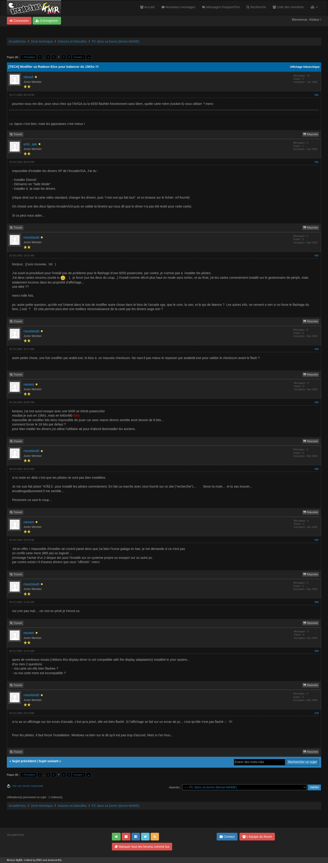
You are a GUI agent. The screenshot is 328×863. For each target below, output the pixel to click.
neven (28, 384)
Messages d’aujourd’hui (221, 7)
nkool (28, 77)
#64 (317, 349)
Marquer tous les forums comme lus (142, 846)
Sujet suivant (48, 761)
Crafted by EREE (33, 860)
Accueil (147, 7)
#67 (317, 540)
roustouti (31, 237)
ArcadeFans (17, 41)
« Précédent (28, 57)
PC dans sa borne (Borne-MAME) (115, 41)
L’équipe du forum (257, 836)
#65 (317, 402)
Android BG (55, 860)
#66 (317, 469)
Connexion (19, 21)
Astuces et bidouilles (72, 41)
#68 (317, 602)
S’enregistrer (47, 21)
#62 (317, 162)
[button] (314, 7)
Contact (227, 836)
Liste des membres (288, 7)
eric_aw (30, 144)
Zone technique (42, 41)
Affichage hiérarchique (305, 66)
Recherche (256, 7)
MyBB (19, 860)
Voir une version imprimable (27, 786)
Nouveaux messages (178, 7)
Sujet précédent (24, 761)
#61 (317, 95)
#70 (317, 713)
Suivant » (79, 57)
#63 (317, 255)
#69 (317, 651)
